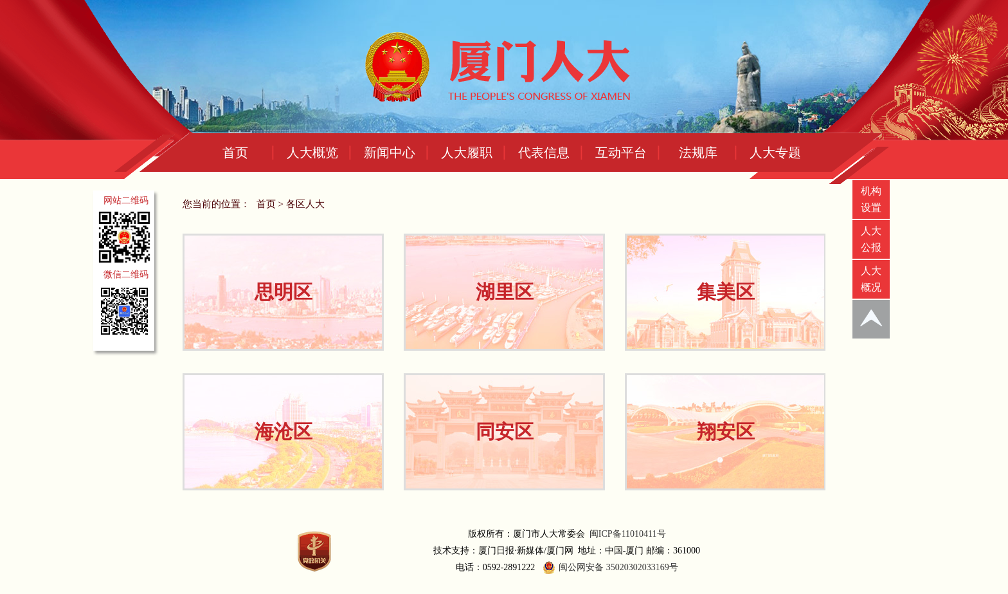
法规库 (698, 152)
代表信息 (544, 152)
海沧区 (283, 431)
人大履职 (466, 152)
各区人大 (305, 204)
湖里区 (505, 291)
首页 (235, 152)
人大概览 (312, 152)
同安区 (505, 431)
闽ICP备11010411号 (628, 534)
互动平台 (621, 152)
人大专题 (775, 152)
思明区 (283, 291)
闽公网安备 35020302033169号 (608, 567)
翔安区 (726, 431)
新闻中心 (389, 152)
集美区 (726, 291)
